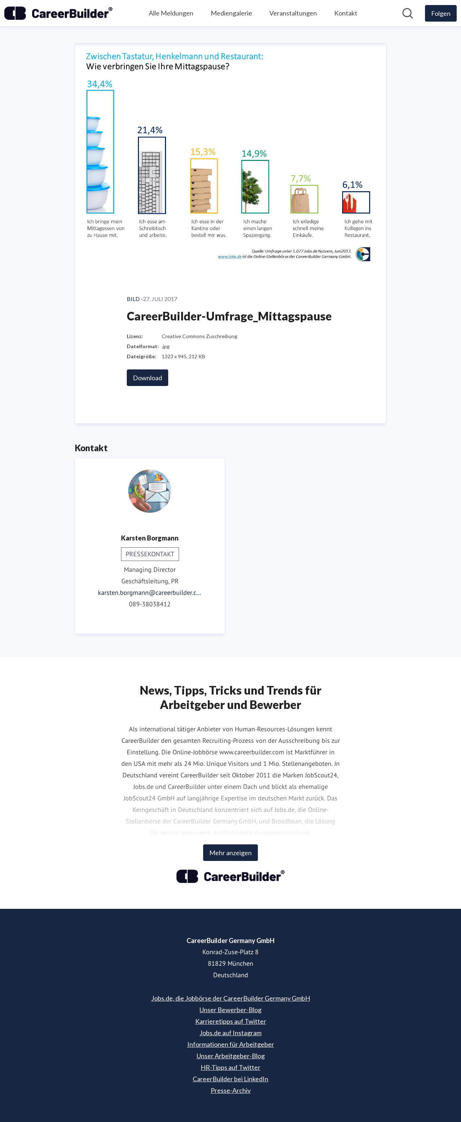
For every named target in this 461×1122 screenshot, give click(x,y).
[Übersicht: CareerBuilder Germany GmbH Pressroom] (58, 13)
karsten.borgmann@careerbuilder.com (150, 592)
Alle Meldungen (171, 13)
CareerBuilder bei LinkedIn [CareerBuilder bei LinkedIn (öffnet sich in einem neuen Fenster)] (230, 1079)
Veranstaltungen (293, 13)
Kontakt (345, 13)
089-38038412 (150, 604)
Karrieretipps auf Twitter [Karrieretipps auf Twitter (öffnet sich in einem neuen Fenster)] (230, 1021)
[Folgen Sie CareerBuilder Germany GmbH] (441, 13)
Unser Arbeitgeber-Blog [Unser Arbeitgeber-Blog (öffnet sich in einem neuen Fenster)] (231, 1056)
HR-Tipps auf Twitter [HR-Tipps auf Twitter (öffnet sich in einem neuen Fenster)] (230, 1067)
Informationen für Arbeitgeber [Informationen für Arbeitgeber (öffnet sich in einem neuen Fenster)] (230, 1044)
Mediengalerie (231, 13)
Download (147, 378)
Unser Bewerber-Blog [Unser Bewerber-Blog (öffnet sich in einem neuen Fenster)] (230, 1010)
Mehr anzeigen (230, 853)
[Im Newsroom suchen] (407, 13)
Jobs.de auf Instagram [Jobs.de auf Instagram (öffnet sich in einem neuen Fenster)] (230, 1033)
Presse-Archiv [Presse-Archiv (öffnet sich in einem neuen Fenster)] (231, 1090)
